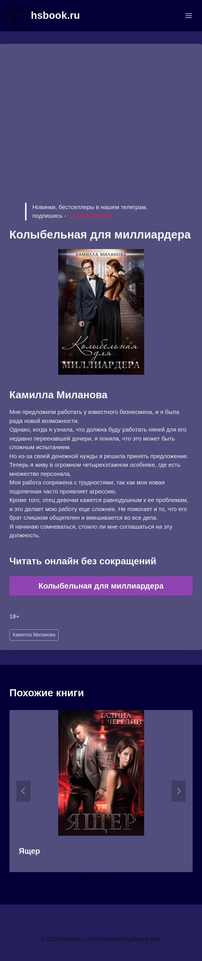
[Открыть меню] (188, 15)
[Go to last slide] (23, 791)
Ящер (29, 851)
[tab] (86, 879)
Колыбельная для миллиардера (100, 586)
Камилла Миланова (34, 635)
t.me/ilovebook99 (90, 215)
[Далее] (179, 791)
